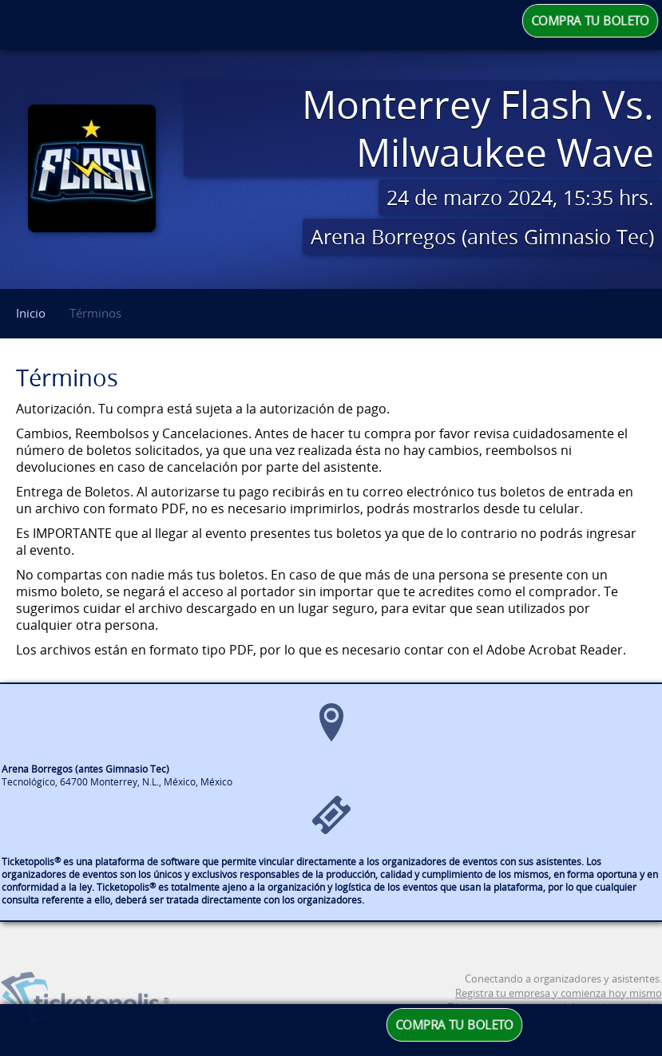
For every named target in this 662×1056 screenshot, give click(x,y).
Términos (95, 313)
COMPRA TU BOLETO (590, 21)
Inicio (31, 313)
